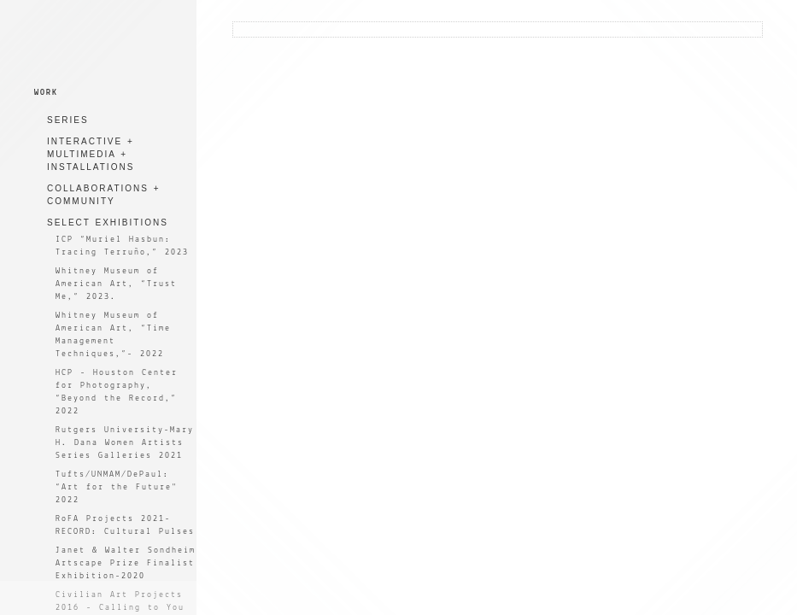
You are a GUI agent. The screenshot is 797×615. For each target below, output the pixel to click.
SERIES (68, 120)
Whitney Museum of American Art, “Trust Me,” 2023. (116, 284)
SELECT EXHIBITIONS (107, 222)
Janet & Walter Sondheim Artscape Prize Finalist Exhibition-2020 (126, 563)
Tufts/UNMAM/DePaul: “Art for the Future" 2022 (117, 487)
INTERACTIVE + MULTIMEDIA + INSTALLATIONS (90, 154)
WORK (46, 92)
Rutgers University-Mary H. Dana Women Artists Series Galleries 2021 (125, 442)
